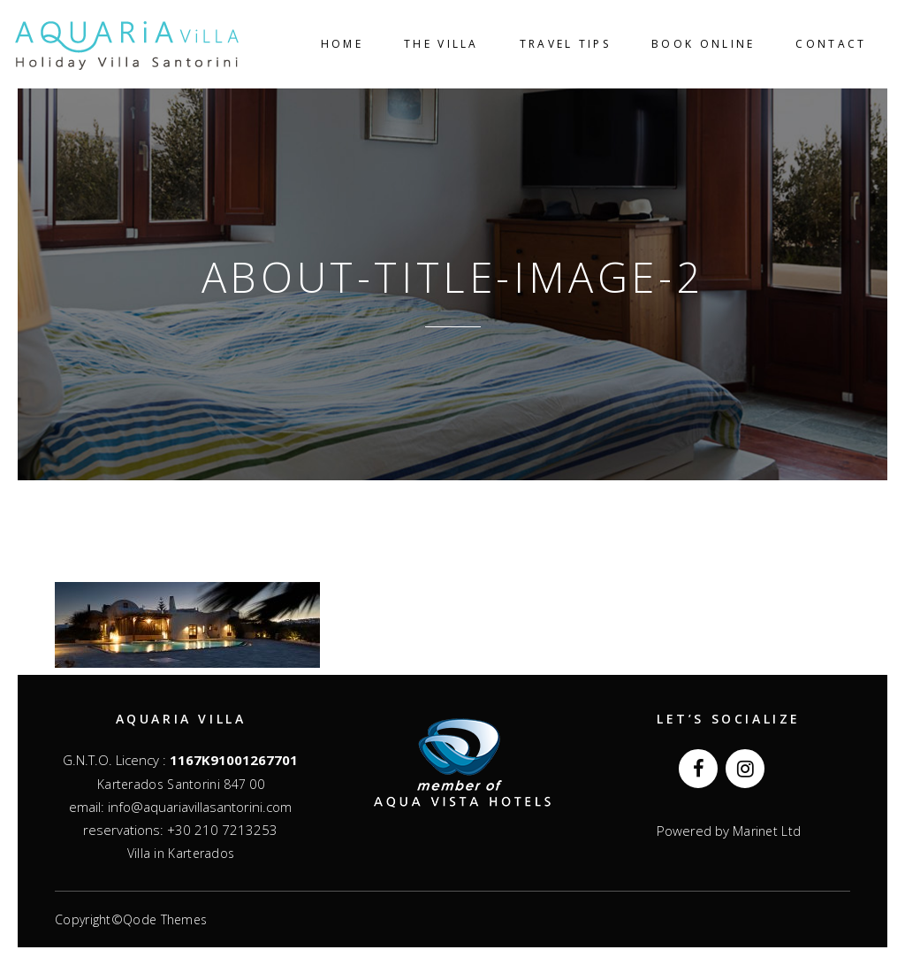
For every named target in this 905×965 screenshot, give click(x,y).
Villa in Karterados (181, 853)
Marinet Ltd (765, 831)
